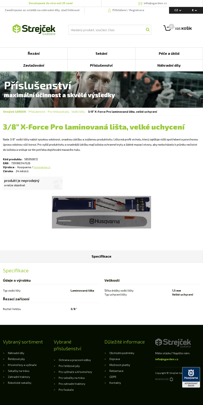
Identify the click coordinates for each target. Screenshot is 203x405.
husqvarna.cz (42, 167)
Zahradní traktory (19, 376)
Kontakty (115, 382)
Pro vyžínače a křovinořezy (75, 371)
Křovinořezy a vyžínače (22, 365)
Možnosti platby (119, 365)
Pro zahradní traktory (72, 383)
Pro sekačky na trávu (72, 377)
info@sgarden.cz (166, 359)
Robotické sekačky (19, 382)
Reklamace (116, 370)
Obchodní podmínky (121, 353)
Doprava (114, 359)
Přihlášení (119, 10)
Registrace (136, 10)
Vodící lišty (78, 111)
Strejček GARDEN (14, 111)
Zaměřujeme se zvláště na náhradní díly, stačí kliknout (42, 10)
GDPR (112, 376)
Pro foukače (66, 389)
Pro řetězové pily (58, 111)
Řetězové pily (16, 359)
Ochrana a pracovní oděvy (75, 360)
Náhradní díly (16, 353)
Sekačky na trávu (18, 370)
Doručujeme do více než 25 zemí (51, 3)
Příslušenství (37, 111)
